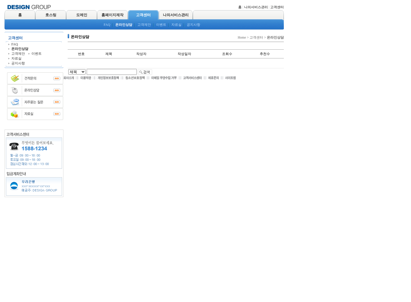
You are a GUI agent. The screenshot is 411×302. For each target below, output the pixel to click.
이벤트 (161, 25)
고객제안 (144, 25)
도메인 (81, 15)
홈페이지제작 (112, 15)
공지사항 (193, 25)
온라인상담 (123, 25)
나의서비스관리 (256, 7)
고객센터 (277, 7)
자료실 (176, 25)
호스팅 (50, 15)
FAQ (107, 25)
